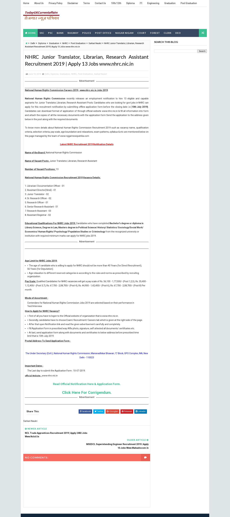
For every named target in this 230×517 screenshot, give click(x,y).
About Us (39, 3)
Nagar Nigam (124, 32)
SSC (42, 32)
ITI (141, 3)
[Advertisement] (148, 17)
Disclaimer (73, 3)
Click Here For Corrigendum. (85, 396)
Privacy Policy (55, 3)
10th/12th (116, 3)
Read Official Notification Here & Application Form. (85, 387)
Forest (155, 32)
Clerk (168, 32)
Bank (60, 32)
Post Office (103, 32)
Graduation (170, 3)
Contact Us (100, 3)
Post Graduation (189, 3)
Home (26, 3)
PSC (50, 32)
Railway (73, 32)
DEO (178, 32)
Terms (86, 3)
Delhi (33, 43)
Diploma (130, 3)
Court (141, 32)
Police (86, 32)
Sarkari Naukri (95, 43)
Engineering (153, 3)
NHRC (65, 43)
